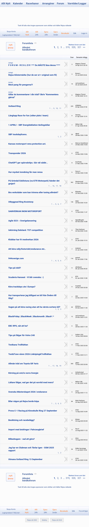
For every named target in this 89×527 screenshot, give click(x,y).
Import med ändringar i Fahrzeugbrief (26, 429)
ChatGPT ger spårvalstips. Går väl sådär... (28, 162)
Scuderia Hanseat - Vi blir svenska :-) (26, 277)
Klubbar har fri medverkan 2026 (23, 239)
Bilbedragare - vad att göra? (21, 439)
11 (60, 108)
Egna (46, 33)
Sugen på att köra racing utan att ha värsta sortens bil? (34, 307)
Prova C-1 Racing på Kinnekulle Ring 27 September (32, 410)
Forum (60, 3)
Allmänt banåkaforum (29, 48)
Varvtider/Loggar (77, 3)
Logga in (84, 33)
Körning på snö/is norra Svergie (23, 373)
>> (83, 47)
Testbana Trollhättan (18, 344)
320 (73, 47)
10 (57, 108)
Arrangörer (48, 3)
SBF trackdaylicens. (17, 134)
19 (60, 366)
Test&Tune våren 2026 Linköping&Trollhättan (29, 354)
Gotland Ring (14, 106)
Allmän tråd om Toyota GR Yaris (23, 363)
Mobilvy (44, 520)
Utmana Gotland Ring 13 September (25, 459)
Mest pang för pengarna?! (20, 84)
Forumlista (30, 43)
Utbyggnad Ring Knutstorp (20, 202)
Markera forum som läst (77, 45)
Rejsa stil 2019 (57, 520)
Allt (36, 33)
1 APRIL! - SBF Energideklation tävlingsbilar (29, 125)
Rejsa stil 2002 (32, 520)
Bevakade (65, 33)
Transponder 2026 (17, 153)
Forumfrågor (83, 511)
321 (79, 47)
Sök (74, 33)
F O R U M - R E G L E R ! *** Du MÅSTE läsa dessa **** (34, 65)
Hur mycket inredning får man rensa (25, 172)
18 (60, 186)
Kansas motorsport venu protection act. (27, 144)
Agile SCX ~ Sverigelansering (22, 220)
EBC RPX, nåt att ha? (18, 326)
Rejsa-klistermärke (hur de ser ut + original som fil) (32, 75)
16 (53, 186)
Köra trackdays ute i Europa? (21, 286)
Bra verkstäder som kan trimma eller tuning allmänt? (33, 192)
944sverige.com (16, 258)
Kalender (18, 3)
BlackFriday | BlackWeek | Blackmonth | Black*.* (31, 316)
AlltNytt (27, 33)
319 (68, 47)
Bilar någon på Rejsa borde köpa (23, 401)
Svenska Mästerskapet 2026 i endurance (27, 392)
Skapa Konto (11, 31)
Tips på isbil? (14, 268)
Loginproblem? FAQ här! (11, 35)
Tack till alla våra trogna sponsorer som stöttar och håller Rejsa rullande (44, 26)
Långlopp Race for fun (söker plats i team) (28, 115)
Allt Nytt (5, 3)
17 (57, 186)
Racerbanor (32, 3)
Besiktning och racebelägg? (21, 420)
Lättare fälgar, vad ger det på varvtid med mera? (31, 382)
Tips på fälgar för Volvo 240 (21, 335)
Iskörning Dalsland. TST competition (25, 230)
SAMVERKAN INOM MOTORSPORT (25, 211)
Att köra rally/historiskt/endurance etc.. (27, 249)
